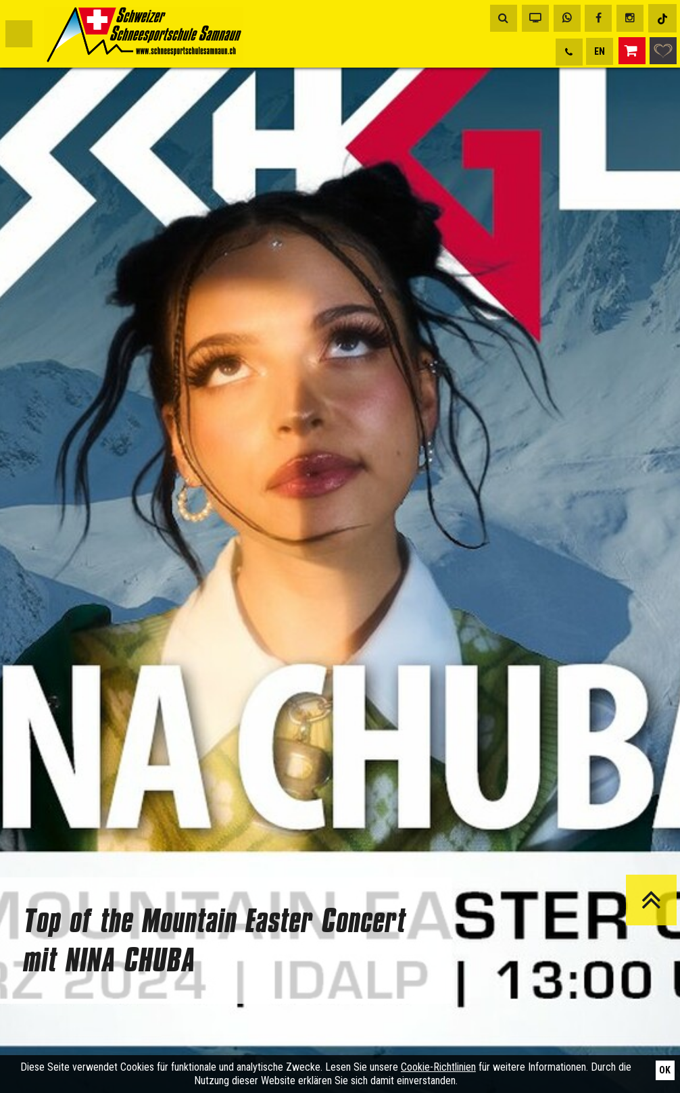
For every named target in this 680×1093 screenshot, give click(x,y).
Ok (665, 1070)
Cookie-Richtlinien (438, 1067)
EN (599, 51)
